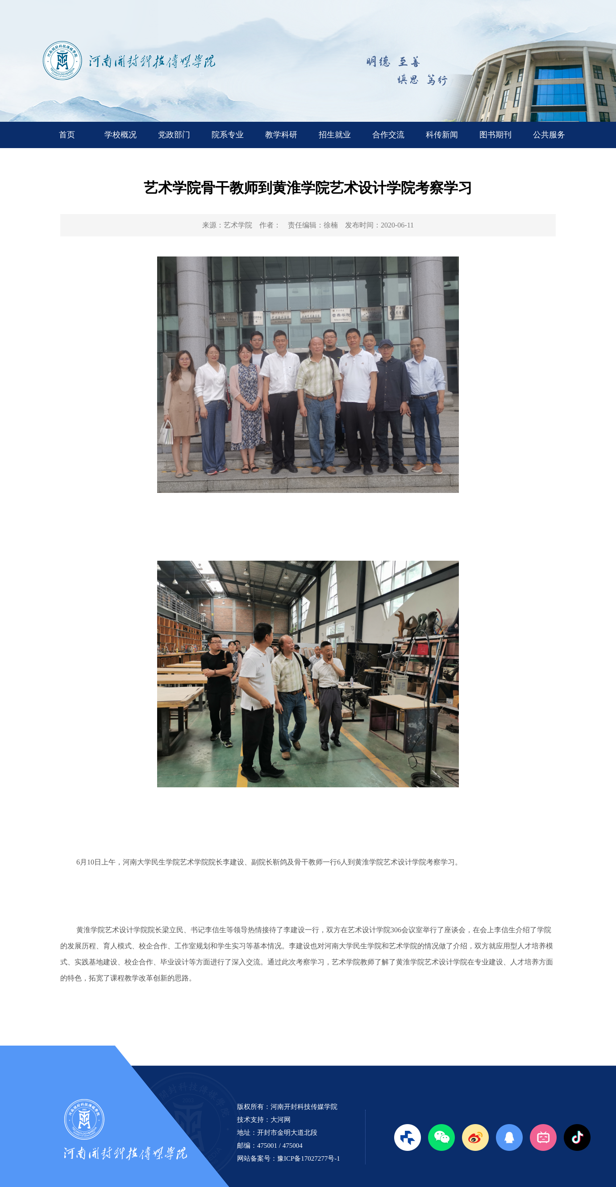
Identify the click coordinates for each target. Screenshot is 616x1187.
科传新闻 (442, 134)
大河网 (281, 1119)
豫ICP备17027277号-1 (308, 1158)
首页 (67, 134)
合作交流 (388, 134)
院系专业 (228, 134)
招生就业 (335, 134)
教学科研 (281, 134)
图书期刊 (495, 134)
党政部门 (174, 134)
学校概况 (120, 134)
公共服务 (549, 134)
